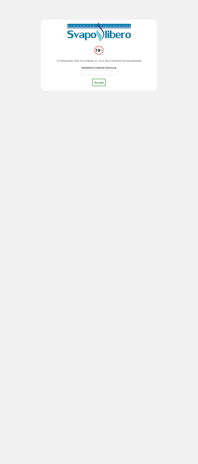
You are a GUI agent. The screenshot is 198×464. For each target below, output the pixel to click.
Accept (99, 82)
